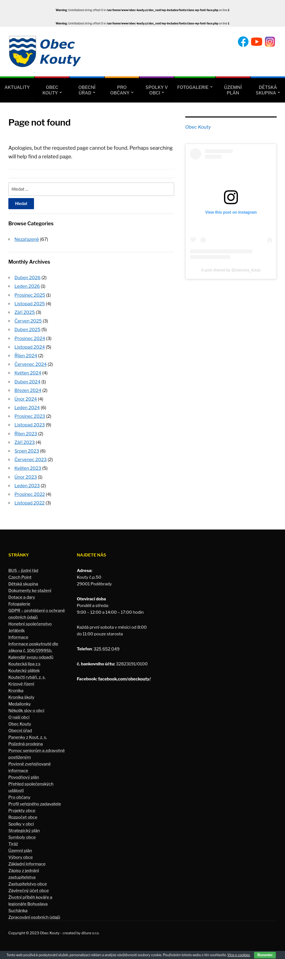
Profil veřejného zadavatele (34, 803)
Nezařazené (26, 239)
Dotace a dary (21, 597)
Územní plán (233, 90)
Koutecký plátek (24, 670)
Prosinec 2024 (29, 338)
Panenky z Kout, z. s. (27, 737)
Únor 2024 (25, 399)
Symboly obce (22, 837)
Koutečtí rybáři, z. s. (26, 677)
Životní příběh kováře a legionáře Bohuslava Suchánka (30, 904)
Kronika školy (21, 697)
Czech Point (19, 577)
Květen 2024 (27, 373)
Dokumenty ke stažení (29, 590)
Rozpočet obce (22, 817)
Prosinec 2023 (29, 416)
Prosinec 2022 (29, 494)
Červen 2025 (28, 321)
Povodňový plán (23, 777)
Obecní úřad (86, 90)
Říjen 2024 (25, 355)
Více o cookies (238, 955)
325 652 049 (107, 648)
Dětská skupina (266, 90)
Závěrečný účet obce (28, 890)
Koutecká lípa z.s (24, 663)
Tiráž (13, 843)
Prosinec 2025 (29, 295)
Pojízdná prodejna (25, 743)
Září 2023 (24, 442)
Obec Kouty (50, 90)
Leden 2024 (27, 407)
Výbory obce (20, 857)
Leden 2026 (27, 286)
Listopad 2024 (29, 347)
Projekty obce (21, 810)
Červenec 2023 (30, 459)
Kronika (15, 690)
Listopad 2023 (29, 425)
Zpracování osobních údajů (34, 917)
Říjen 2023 (25, 433)
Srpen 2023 (26, 451)
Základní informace (27, 863)
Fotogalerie (192, 87)
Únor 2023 (25, 477)
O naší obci (19, 717)
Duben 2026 (27, 277)
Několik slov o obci (26, 710)
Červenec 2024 (30, 364)
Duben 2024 (27, 381)
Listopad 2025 (29, 303)
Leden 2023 (27, 485)
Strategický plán (24, 830)
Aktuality (17, 87)
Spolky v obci (156, 90)
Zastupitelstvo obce (27, 883)
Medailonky (19, 703)
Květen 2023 (27, 468)
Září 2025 (24, 312)
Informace (18, 637)
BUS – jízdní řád (23, 570)
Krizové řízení (21, 683)
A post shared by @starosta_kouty (230, 270)
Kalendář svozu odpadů (30, 657)
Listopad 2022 (29, 503)
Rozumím (264, 955)
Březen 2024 (27, 390)
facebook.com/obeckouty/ (124, 678)
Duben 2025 (27, 329)
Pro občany (120, 90)
